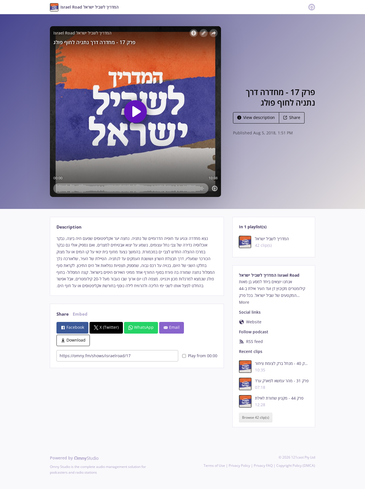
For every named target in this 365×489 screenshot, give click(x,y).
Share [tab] (62, 314)
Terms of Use (214, 465)
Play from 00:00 (199, 355)
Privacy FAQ (263, 465)
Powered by (74, 458)
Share (291, 117)
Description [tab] (69, 227)
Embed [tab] (80, 314)
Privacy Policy (239, 465)
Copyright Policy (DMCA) (295, 465)
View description (256, 117)
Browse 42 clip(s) (255, 417)
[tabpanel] (136, 262)
